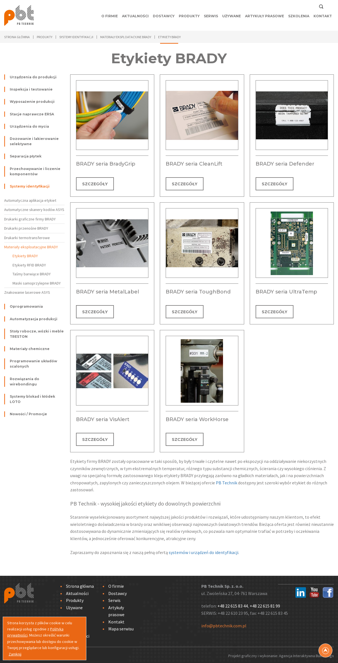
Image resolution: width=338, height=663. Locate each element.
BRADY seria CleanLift (194, 164)
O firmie (109, 16)
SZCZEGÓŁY (95, 183)
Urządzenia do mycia (29, 126)
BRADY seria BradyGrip (105, 164)
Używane (231, 16)
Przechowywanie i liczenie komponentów (35, 171)
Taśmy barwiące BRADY (32, 273)
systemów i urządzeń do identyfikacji (203, 551)
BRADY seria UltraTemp (286, 291)
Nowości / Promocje (28, 414)
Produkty (189, 16)
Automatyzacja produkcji (33, 319)
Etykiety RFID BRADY (29, 265)
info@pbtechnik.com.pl (223, 624)
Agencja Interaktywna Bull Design (306, 654)
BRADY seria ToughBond (198, 291)
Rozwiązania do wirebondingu (24, 381)
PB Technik (226, 481)
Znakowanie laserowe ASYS (27, 292)
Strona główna (17, 37)
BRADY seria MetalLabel (107, 291)
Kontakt (322, 16)
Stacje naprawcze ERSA (32, 114)
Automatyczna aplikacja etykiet (30, 200)
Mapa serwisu (121, 627)
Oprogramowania (26, 306)
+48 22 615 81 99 (265, 604)
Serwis (211, 16)
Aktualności (135, 16)
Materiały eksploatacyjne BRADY (31, 246)
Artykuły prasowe (264, 16)
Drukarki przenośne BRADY (26, 228)
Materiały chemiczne (30, 349)
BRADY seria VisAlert (102, 419)
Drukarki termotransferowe (27, 237)
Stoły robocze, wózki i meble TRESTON (37, 334)
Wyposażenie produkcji (32, 101)
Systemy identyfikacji (30, 186)
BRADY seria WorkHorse (197, 419)
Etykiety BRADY (25, 255)
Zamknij (15, 654)
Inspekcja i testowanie (31, 89)
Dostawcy (164, 16)
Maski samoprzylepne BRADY (37, 283)
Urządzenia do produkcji (33, 77)
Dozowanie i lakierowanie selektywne (34, 141)
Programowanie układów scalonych (33, 363)
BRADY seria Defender (285, 164)
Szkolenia (298, 16)
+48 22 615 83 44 (232, 604)
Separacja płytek (25, 156)
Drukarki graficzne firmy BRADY (30, 219)
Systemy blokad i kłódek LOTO (32, 399)
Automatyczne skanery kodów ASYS (34, 209)
